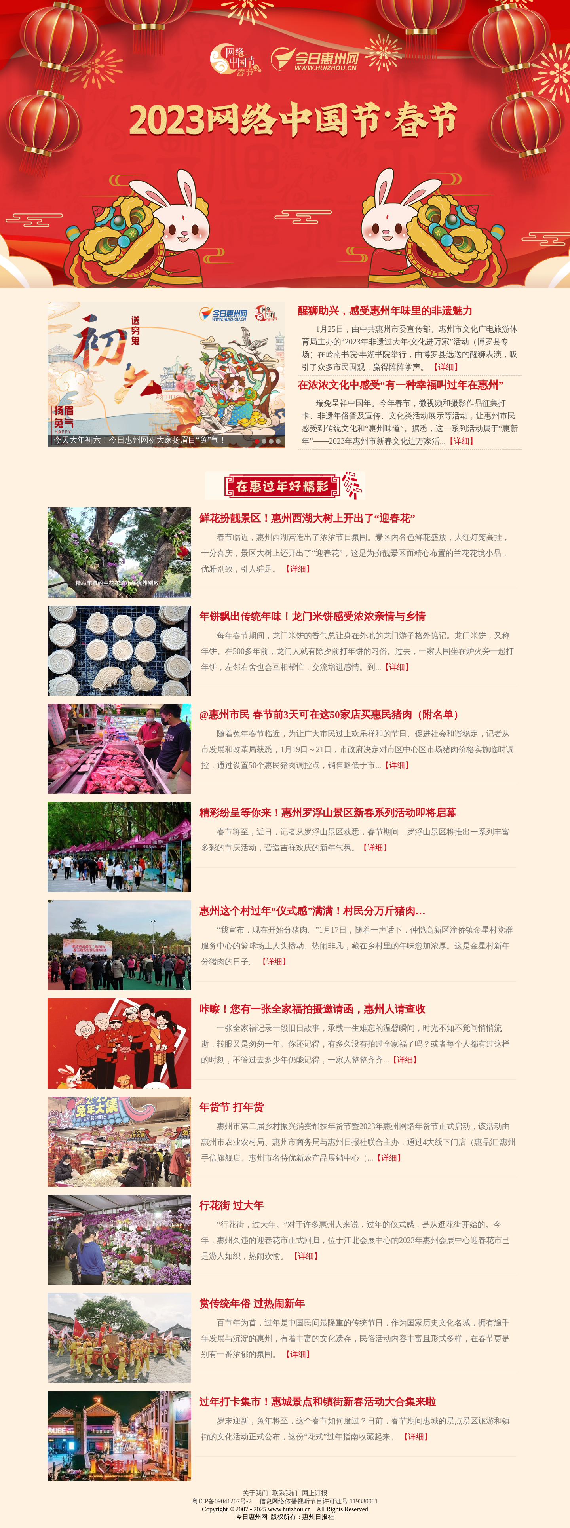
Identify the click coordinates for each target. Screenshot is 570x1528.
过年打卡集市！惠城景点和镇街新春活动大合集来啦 (317, 1402)
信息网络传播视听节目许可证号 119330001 (318, 1501)
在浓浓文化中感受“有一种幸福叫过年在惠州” (401, 385)
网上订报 (314, 1493)
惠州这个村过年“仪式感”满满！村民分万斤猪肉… (312, 911)
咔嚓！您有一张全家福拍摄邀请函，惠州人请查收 (312, 1009)
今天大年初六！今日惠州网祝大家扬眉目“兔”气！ (140, 439)
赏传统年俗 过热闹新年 (252, 1303)
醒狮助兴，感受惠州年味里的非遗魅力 (385, 311)
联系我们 (285, 1493)
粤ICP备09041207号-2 (221, 1501)
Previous (55, 309)
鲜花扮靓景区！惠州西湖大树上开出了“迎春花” (307, 518)
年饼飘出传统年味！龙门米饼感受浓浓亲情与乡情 (312, 616)
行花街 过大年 (231, 1205)
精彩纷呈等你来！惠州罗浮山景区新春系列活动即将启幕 (327, 813)
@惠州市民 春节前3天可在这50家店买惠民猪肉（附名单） (331, 714)
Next (277, 309)
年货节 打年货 (231, 1107)
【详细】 (446, 367)
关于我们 (255, 1493)
